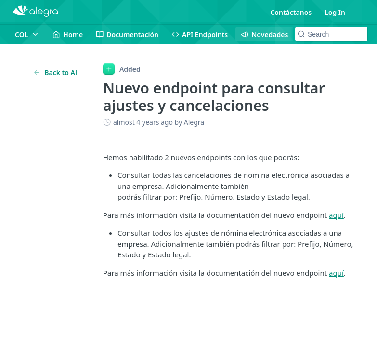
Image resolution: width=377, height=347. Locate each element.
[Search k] (331, 34)
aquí (336, 215)
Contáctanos (291, 12)
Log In (335, 12)
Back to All (56, 72)
